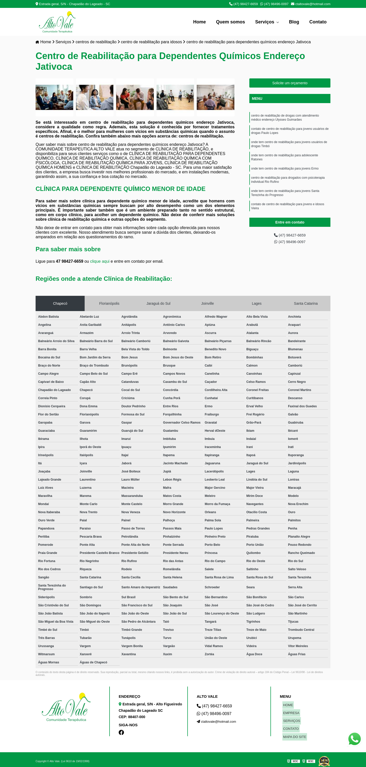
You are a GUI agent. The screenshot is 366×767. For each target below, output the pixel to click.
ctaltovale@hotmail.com (310, 4)
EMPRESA (290, 711)
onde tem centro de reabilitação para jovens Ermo (284, 173)
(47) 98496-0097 (274, 4)
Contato (318, 21)
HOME (287, 704)
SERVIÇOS (290, 717)
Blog (294, 21)
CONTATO (290, 724)
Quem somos (230, 21)
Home (199, 21)
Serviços (265, 21)
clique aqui (100, 261)
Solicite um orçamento (290, 83)
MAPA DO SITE (294, 730)
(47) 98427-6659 (243, 4)
